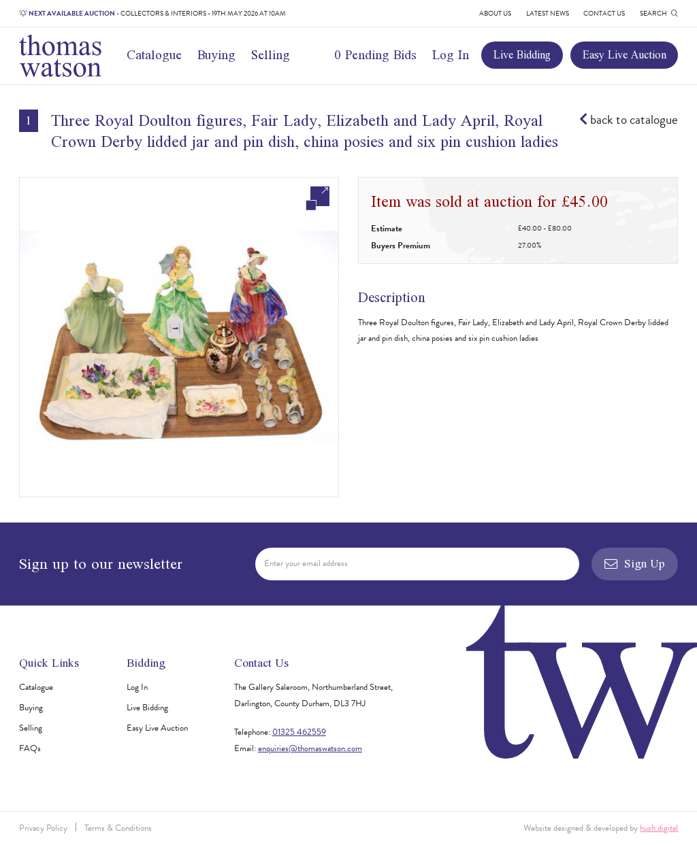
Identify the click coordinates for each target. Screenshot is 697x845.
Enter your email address (306, 563)
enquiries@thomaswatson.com (310, 748)
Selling (270, 54)
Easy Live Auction (624, 54)
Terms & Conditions (118, 828)
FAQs (30, 748)
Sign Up (634, 563)
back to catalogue (628, 119)
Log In (450, 54)
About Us (495, 13)
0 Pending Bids (375, 54)
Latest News (547, 13)
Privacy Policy (43, 828)
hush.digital (659, 828)
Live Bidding (522, 54)
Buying (216, 54)
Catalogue (154, 54)
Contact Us (604, 13)
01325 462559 (299, 732)
